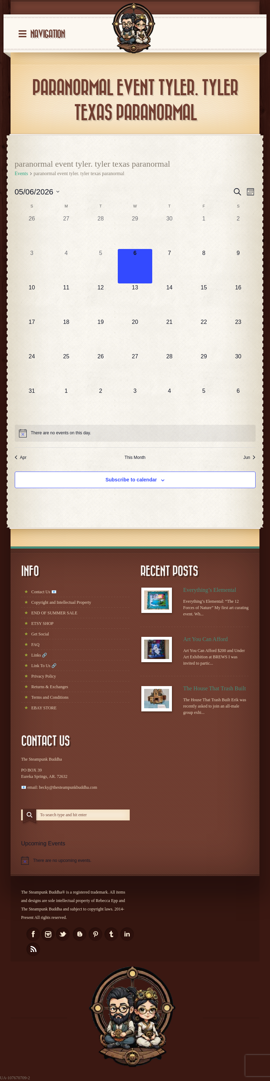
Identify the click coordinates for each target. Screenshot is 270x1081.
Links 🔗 (39, 655)
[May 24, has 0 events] (32, 369)
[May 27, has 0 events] (135, 369)
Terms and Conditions (50, 697)
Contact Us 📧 (44, 591)
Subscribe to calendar (131, 479)
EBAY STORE (44, 707)
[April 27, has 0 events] (66, 232)
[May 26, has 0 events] (100, 369)
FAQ (35, 644)
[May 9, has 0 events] (238, 266)
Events (21, 173)
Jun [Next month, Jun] (249, 457)
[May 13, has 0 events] (135, 300)
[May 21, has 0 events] (169, 335)
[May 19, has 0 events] (100, 335)
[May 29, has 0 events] (204, 369)
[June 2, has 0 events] (100, 404)
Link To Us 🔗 (44, 665)
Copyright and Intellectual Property (61, 602)
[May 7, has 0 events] (169, 266)
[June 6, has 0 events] (238, 404)
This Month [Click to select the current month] (134, 457)
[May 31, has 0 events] (32, 404)
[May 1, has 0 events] (204, 232)
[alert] (135, 433)
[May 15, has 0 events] (204, 300)
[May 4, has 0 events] (66, 266)
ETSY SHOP (42, 623)
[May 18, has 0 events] (66, 335)
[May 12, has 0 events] (100, 300)
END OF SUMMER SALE (54, 612)
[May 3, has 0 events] (32, 266)
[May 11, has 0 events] (66, 300)
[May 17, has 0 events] (32, 335)
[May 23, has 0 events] (238, 335)
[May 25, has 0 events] (66, 369)
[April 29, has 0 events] (135, 232)
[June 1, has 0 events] (66, 404)
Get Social (40, 634)
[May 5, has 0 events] (100, 266)
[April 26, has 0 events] (32, 232)
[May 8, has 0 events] (204, 266)
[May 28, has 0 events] (169, 369)
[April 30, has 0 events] (169, 232)
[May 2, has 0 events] (238, 232)
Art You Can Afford (205, 639)
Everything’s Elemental (209, 590)
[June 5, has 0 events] (204, 404)
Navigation (47, 34)
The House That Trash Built (214, 688)
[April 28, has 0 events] (100, 232)
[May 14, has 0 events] (169, 300)
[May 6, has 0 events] (135, 266)
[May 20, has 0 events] (135, 335)
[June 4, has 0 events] (169, 404)
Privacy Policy (43, 676)
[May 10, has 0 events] (32, 300)
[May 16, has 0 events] (238, 300)
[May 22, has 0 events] (204, 335)
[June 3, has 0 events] (135, 404)
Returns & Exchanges (49, 686)
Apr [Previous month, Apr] (21, 457)
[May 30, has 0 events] (238, 369)
